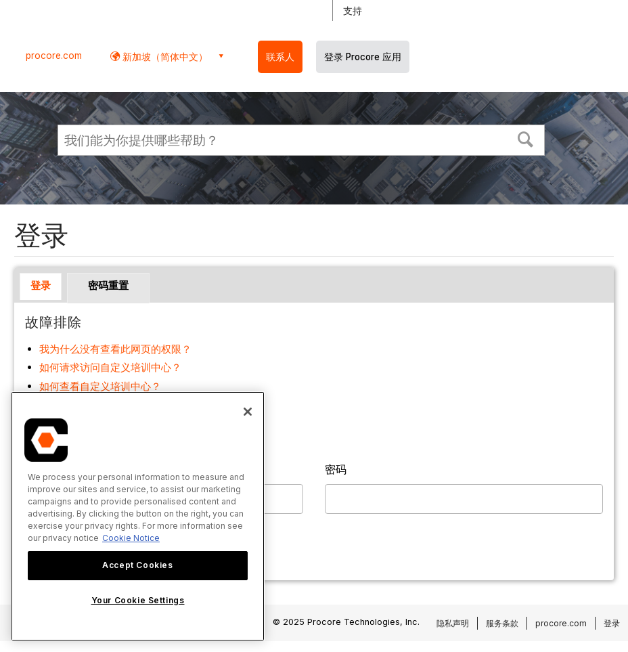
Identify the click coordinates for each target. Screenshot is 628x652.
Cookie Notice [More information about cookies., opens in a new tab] (131, 538)
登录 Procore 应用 (362, 56)
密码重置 (108, 285)
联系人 (280, 56)
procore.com (54, 55)
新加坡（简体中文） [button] (164, 56)
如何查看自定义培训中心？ (100, 386)
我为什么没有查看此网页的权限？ (115, 349)
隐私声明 (452, 623)
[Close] (248, 412)
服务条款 (502, 623)
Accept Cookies (137, 565)
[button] (526, 138)
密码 (335, 469)
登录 (40, 285)
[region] (138, 516)
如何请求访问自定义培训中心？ (110, 367)
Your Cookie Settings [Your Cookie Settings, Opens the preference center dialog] (138, 600)
